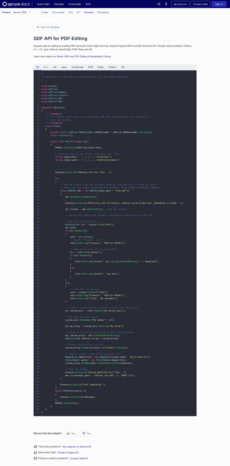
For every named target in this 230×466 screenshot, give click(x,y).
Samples (59, 4)
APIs (88, 4)
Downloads (75, 4)
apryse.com (180, 4)
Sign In (219, 4)
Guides (45, 12)
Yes (70, 433)
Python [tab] (112, 67)
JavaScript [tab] (77, 67)
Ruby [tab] (101, 67)
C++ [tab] (46, 67)
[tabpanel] (115, 243)
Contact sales (200, 4)
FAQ (70, 12)
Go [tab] (54, 67)
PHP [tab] (90, 67)
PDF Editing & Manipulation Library (92, 56)
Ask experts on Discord (76, 446)
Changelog (103, 12)
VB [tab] (122, 67)
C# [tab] (37, 67)
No (86, 433)
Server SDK (63, 56)
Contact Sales (79, 458)
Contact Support (68, 452)
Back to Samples (48, 27)
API (78, 12)
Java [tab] (64, 67)
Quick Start (43, 4)
